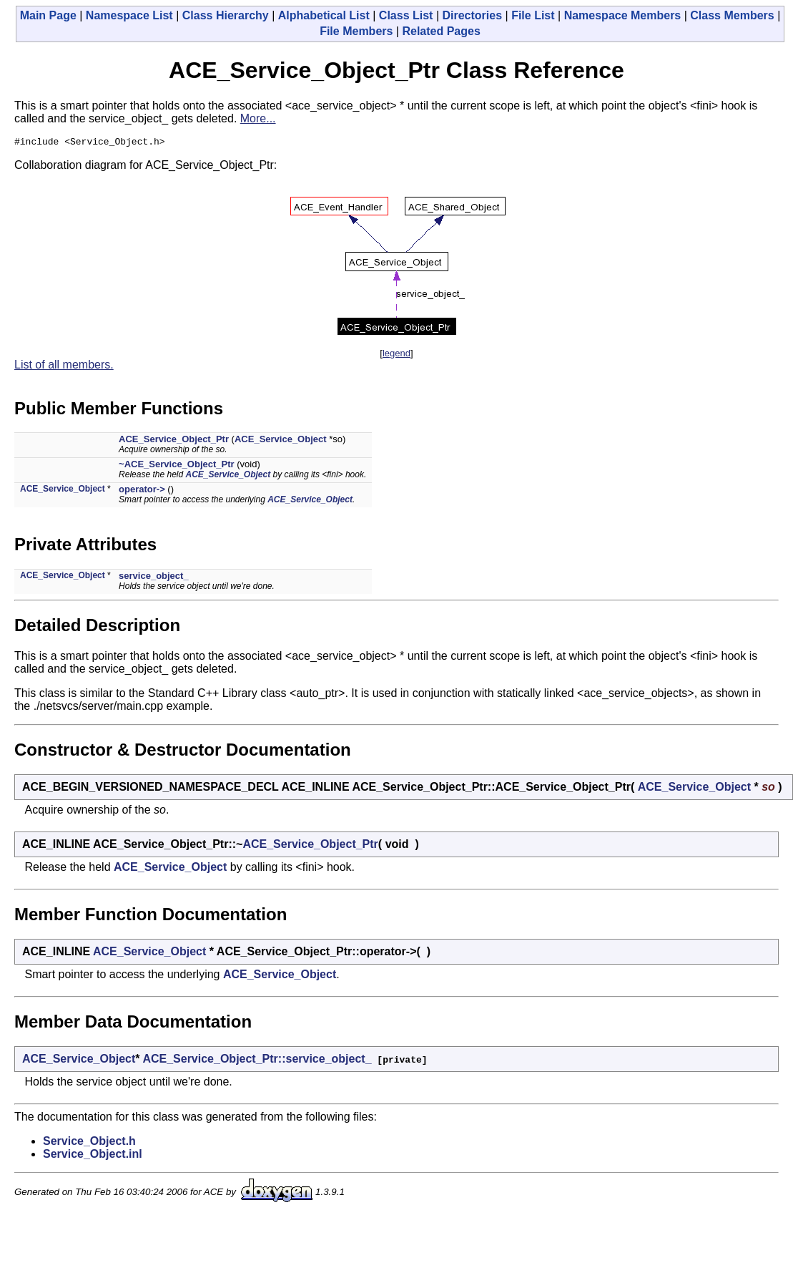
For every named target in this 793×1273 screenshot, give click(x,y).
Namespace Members (622, 15)
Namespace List (129, 15)
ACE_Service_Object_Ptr (174, 441)
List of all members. (64, 367)
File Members (356, 31)
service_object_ (154, 577)
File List (532, 15)
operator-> (142, 491)
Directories (472, 15)
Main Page (48, 15)
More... (258, 118)
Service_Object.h (89, 1143)
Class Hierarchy (225, 15)
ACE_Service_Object (281, 441)
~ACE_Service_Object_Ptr (177, 466)
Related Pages (441, 31)
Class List (406, 15)
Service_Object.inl (92, 1156)
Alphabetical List (324, 15)
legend (396, 355)
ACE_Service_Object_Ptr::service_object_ (256, 1061)
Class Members (732, 15)
